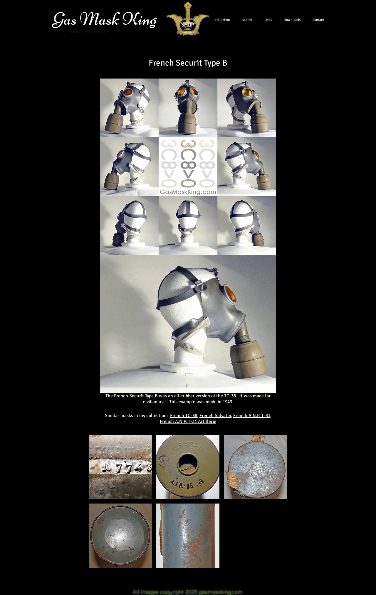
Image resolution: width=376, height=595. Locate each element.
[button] (120, 467)
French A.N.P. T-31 (251, 416)
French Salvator (215, 416)
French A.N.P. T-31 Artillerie (188, 421)
